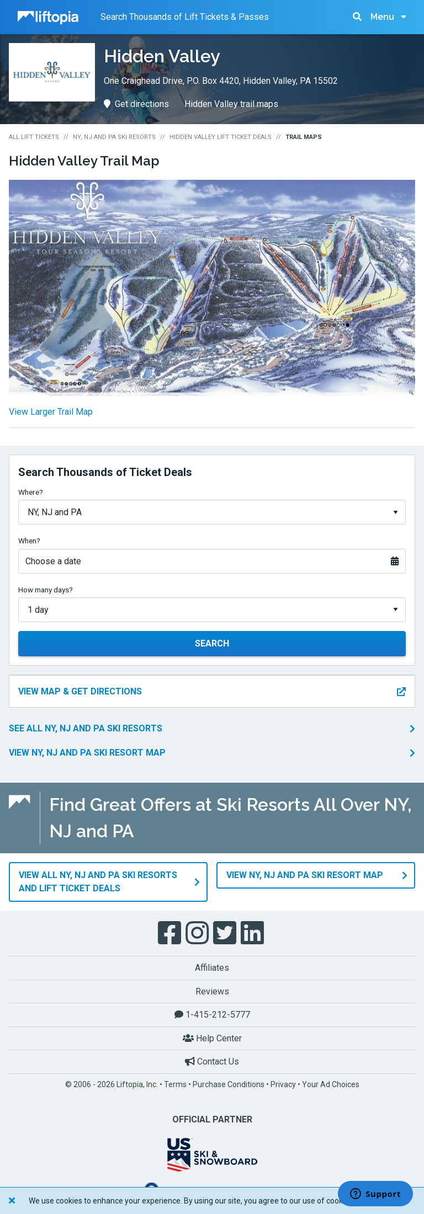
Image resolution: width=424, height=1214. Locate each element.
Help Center (212, 1038)
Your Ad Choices (330, 1084)
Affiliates (212, 967)
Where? (30, 492)
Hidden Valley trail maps (231, 104)
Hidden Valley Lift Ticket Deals (220, 137)
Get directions (136, 104)
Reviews (212, 991)
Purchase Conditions (228, 1084)
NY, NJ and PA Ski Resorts (114, 137)
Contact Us (212, 1061)
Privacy (283, 1084)
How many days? (45, 589)
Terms (175, 1084)
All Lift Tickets (34, 137)
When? (29, 540)
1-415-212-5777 (212, 1014)
